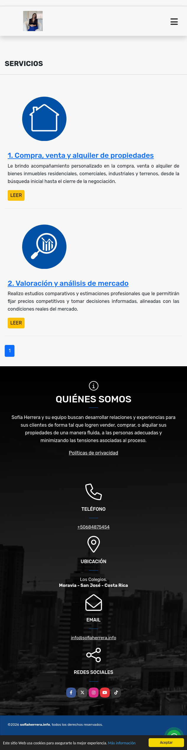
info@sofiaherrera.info (93, 637)
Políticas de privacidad (93, 453)
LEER (16, 195)
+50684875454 (93, 527)
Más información (122, 743)
